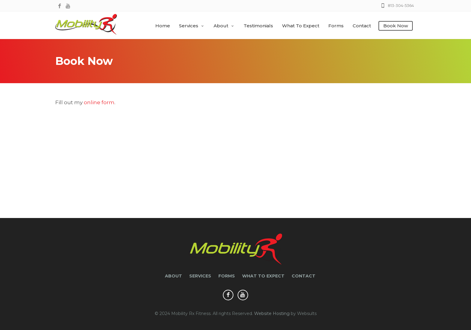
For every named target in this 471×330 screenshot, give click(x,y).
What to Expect (300, 26)
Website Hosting (272, 313)
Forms (336, 26)
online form (99, 102)
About (224, 26)
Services (192, 26)
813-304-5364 (401, 5)
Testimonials (258, 26)
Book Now (395, 26)
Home (162, 26)
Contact (362, 26)
